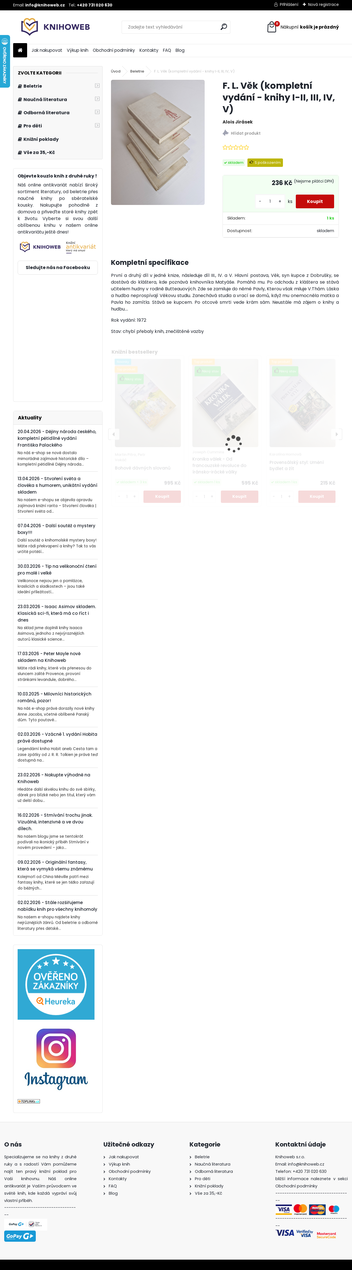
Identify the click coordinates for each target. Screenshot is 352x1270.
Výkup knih (77, 50)
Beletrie (137, 71)
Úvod (116, 71)
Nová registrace (323, 4)
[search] (224, 27)
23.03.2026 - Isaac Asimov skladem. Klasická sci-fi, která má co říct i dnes (57, 613)
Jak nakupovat (47, 50)
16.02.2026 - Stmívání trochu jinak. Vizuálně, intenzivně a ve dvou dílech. (55, 822)
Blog (180, 50)
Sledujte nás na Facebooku (58, 267)
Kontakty (149, 50)
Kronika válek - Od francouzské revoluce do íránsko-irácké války (219, 465)
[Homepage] (20, 50)
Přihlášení (289, 4)
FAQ (167, 50)
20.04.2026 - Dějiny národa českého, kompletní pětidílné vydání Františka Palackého (57, 438)
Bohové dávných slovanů (143, 468)
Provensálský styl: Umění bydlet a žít (297, 465)
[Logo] (51, 27)
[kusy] (270, 201)
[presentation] (113, 434)
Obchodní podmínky (114, 50)
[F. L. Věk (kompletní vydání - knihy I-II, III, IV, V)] (158, 142)
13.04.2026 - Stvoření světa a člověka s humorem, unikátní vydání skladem (57, 485)
